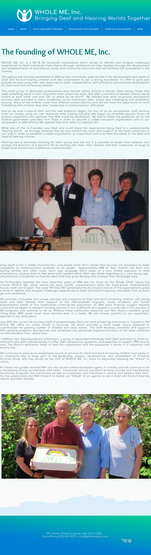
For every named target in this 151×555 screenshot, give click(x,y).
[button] (23, 29)
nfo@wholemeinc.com (94, 536)
